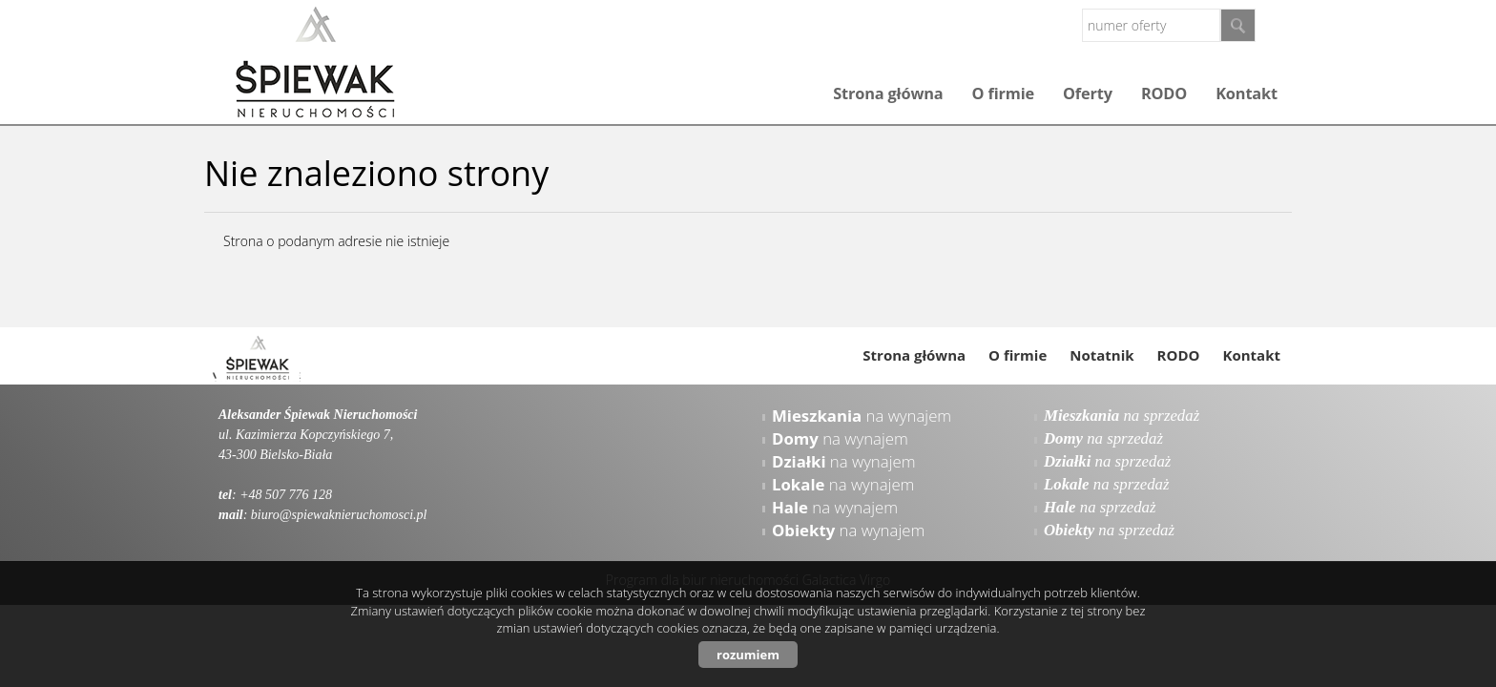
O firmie (1003, 93)
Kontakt (1247, 93)
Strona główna (888, 93)
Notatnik (1101, 354)
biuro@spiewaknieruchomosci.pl (339, 515)
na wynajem (861, 416)
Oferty (1087, 93)
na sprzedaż (1121, 415)
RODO (1164, 93)
